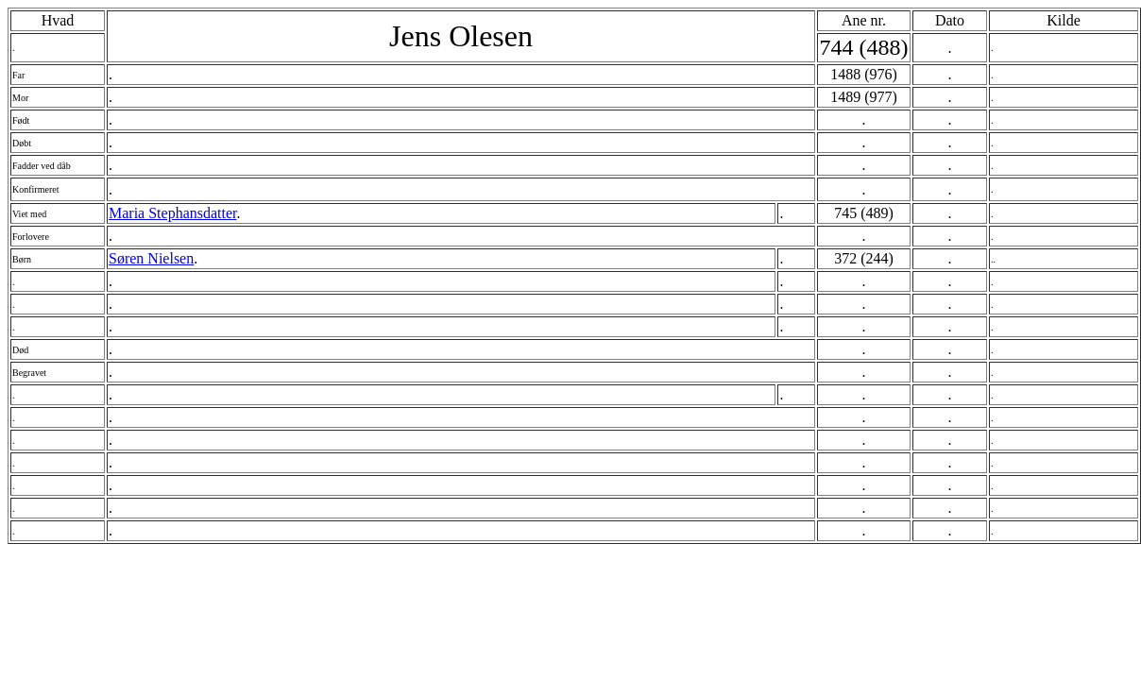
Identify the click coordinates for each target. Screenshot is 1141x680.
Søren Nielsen (151, 258)
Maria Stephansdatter (173, 213)
